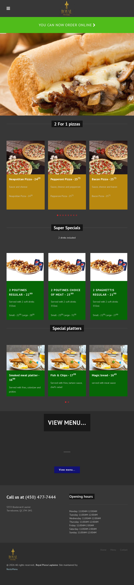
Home (103, 549)
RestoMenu (12, 569)
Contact (123, 549)
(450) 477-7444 (40, 497)
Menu (113, 549)
